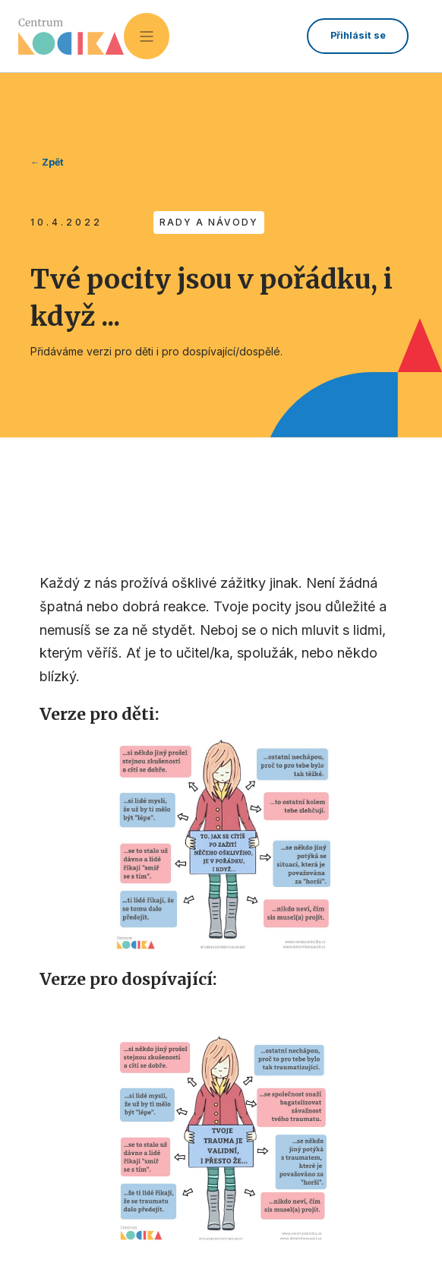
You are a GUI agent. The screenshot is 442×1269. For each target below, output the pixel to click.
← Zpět (47, 162)
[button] (146, 35)
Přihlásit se (358, 35)
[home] (71, 36)
